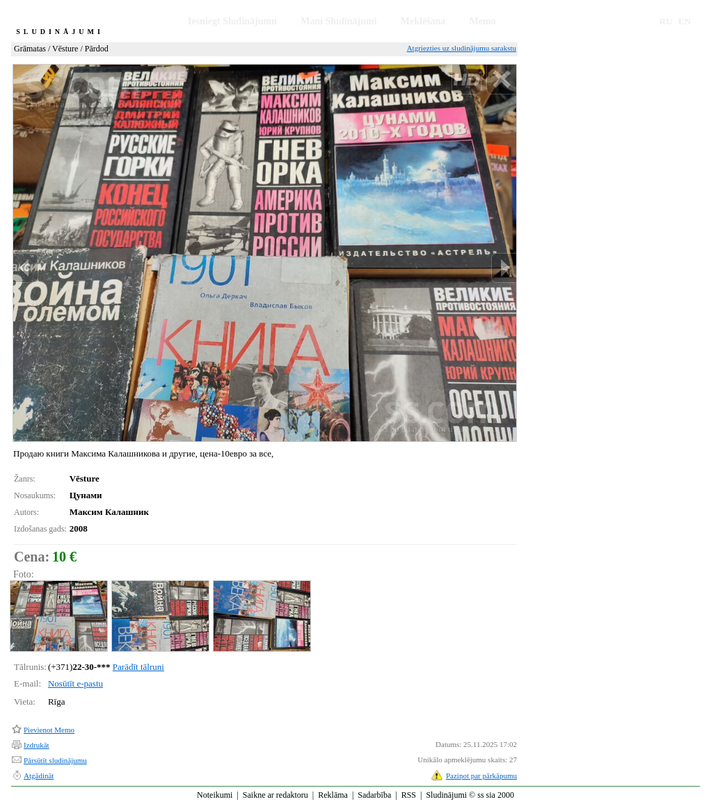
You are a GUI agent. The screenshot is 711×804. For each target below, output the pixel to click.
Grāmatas (30, 49)
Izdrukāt (36, 745)
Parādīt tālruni (138, 667)
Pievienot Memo (49, 729)
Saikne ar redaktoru (275, 795)
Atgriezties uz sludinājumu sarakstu (461, 48)
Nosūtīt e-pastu (75, 683)
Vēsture (65, 49)
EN (684, 21)
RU (666, 21)
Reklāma (333, 795)
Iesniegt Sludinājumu (232, 21)
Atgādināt (39, 775)
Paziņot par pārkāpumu (481, 775)
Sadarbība (374, 795)
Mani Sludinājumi (338, 21)
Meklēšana (423, 21)
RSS (408, 795)
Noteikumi (214, 795)
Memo (483, 21)
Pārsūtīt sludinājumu (55, 760)
